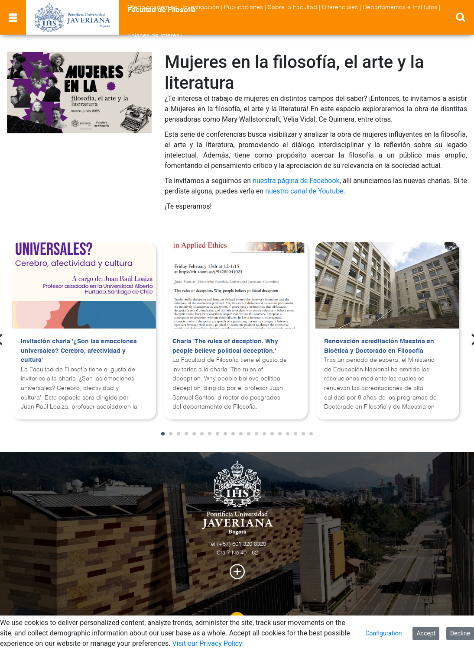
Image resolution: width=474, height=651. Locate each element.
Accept (425, 633)
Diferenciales (340, 7)
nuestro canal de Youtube (304, 191)
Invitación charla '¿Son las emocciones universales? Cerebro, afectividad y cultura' (79, 350)
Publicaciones (243, 7)
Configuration (383, 633)
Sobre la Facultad (292, 7)
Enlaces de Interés (153, 35)
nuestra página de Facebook (296, 181)
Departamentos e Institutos (400, 7)
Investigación (200, 7)
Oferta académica (152, 7)
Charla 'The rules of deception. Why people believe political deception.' (225, 346)
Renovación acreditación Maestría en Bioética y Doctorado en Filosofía (379, 346)
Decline (460, 633)
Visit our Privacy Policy (207, 643)
